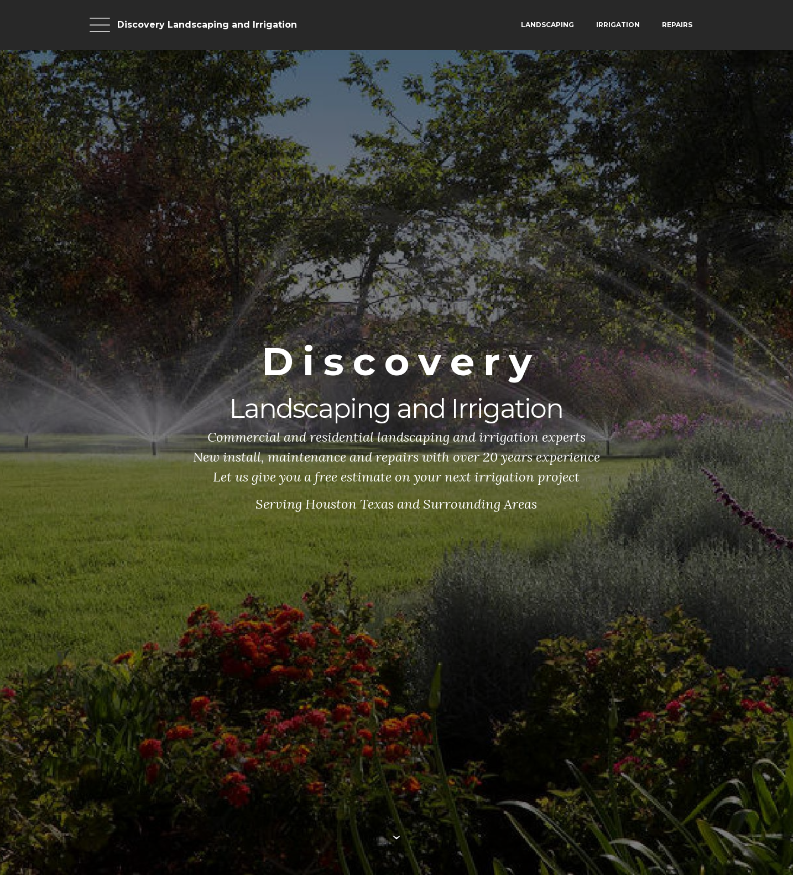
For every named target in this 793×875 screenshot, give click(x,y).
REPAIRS (677, 24)
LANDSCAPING (547, 24)
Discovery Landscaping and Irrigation (207, 24)
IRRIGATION (618, 24)
